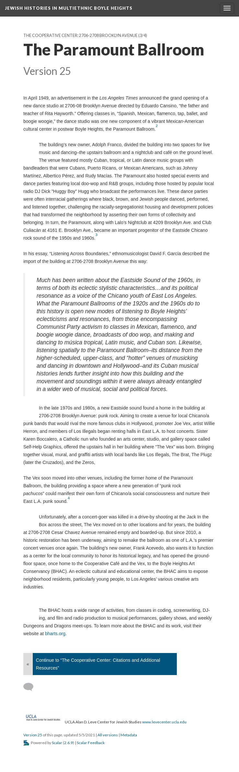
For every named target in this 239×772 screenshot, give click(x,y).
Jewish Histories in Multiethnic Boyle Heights (68, 8)
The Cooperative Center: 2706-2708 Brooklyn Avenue (80, 35)
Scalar (57, 742)
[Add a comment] (31, 687)
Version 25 (32, 734)
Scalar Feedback (91, 742)
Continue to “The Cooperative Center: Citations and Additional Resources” (98, 664)
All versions (107, 734)
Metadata (128, 734)
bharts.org (55, 633)
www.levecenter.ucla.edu (164, 721)
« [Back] (28, 664)
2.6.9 (68, 742)
